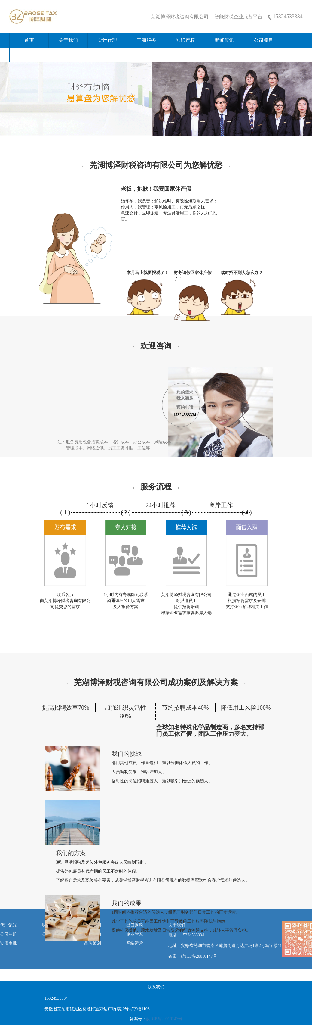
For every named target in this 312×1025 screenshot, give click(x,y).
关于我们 (68, 40)
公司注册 (8, 934)
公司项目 (263, 40)
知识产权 (185, 40)
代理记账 (8, 925)
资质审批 (8, 943)
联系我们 (29, 54)
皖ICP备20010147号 (199, 956)
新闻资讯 (224, 40)
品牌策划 (92, 943)
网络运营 (134, 943)
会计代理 (107, 40)
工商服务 (146, 40)
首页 (29, 40)
